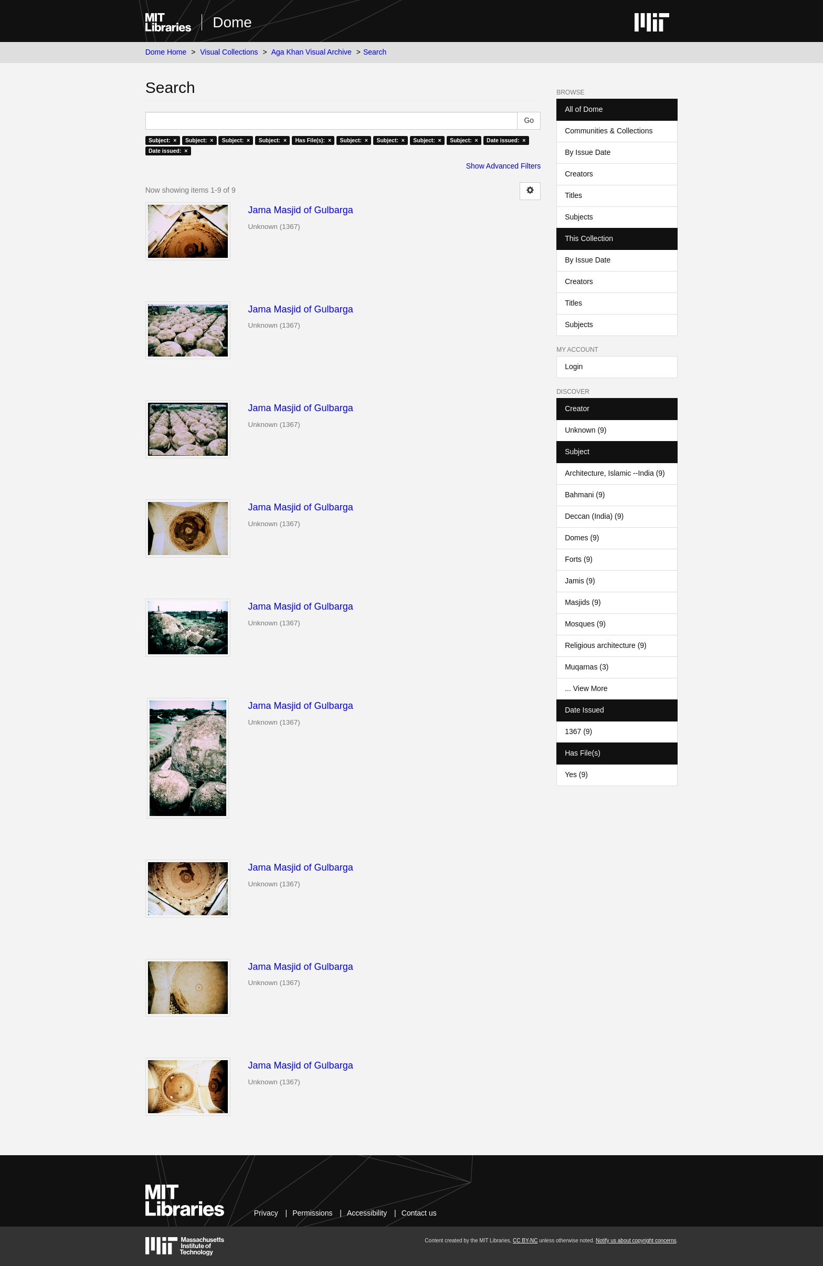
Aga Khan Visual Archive (311, 52)
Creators (579, 174)
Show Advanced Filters (503, 166)
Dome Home (166, 52)
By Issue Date (587, 152)
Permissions (312, 1213)
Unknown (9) (585, 430)
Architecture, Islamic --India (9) (615, 473)
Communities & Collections (608, 131)
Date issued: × (506, 140)
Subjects (579, 217)
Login (574, 366)
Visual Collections (229, 52)
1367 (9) (578, 731)
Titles (573, 195)
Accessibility (367, 1213)
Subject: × (162, 140)
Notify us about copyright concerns (636, 1240)
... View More (586, 688)
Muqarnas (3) (586, 667)
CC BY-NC (525, 1240)
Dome (232, 22)
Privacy (266, 1213)
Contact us (419, 1213)
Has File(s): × (314, 140)
